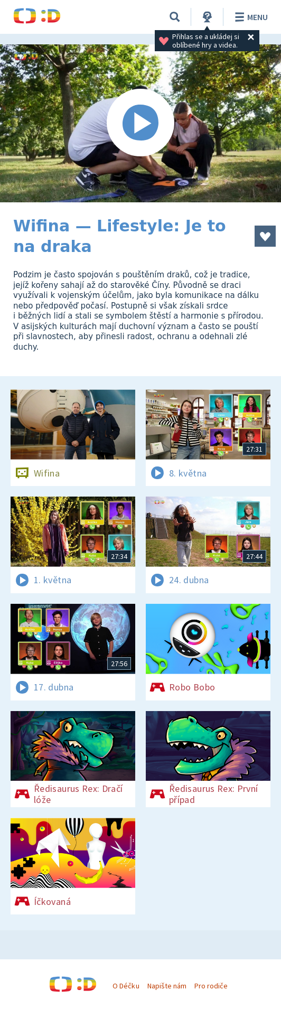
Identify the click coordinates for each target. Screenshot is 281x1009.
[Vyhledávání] (175, 17)
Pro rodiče (211, 986)
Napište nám (166, 986)
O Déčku (126, 986)
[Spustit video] (140, 123)
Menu (249, 17)
